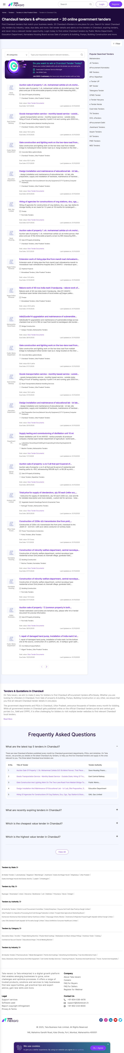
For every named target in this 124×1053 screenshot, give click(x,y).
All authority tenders (9, 923)
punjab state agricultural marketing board (69, 927)
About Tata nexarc (72, 991)
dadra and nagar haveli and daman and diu (17, 893)
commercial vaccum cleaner (11, 954)
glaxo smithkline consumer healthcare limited (61, 935)
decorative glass (7, 950)
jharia (21, 908)
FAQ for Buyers (71, 997)
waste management (36, 969)
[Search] (76, 4)
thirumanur (57, 908)
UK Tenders (94, 136)
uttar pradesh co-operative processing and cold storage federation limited (28, 927)
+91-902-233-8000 (76, 1020)
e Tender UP (94, 81)
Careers (67, 994)
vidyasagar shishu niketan (55, 931)
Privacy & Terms (9, 1023)
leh (43, 908)
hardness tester (88, 950)
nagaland (30, 889)
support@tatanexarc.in (78, 1017)
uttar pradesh (84, 889)
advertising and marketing (68, 969)
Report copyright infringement (16, 1020)
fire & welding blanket (44, 954)
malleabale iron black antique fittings (68, 950)
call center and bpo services (51, 973)
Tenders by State (9, 881)
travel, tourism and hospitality (107, 973)
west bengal (39, 889)
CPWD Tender (95, 95)
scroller (17, 950)
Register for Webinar (73, 1003)
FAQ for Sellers (70, 1000)
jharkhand (48, 889)
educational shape (29, 954)
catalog (98, 950)
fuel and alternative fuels (87, 969)
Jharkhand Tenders (97, 127)
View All (62, 866)
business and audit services (85, 973)
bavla (64, 908)
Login (101, 4)
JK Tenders (93, 63)
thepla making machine (30, 950)
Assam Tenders (95, 132)
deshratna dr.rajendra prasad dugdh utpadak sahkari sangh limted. (89, 931)
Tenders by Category (10, 942)
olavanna (28, 908)
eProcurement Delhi (97, 123)
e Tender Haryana (96, 100)
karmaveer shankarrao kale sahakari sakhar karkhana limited (23, 931)
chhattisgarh (44, 893)
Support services (9, 1013)
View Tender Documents (36, 103)
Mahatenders (94, 58)
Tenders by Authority (10, 916)
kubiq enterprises (50, 923)
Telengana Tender (96, 90)
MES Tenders (94, 145)
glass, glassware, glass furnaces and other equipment (20, 973)
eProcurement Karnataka (99, 68)
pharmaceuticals (22, 969)
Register (115, 4)
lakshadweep (20, 889)
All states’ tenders (8, 889)
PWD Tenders (94, 141)
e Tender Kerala (95, 104)
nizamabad (14, 908)
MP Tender (93, 86)
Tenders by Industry (10, 961)
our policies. (79, 1050)
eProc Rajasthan (95, 77)
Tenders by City (8, 900)
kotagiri (70, 908)
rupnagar (5, 908)
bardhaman (36, 908)
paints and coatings (51, 969)
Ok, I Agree (98, 1048)
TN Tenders (94, 113)
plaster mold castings (46, 950)
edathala (49, 908)
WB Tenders (94, 72)
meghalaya (75, 889)
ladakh (36, 893)
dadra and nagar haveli (61, 889)
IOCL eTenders (95, 118)
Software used (8, 1017)
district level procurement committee (30, 923)
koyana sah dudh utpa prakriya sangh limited (74, 923)
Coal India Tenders (96, 109)
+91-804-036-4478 (76, 1013)
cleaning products (68, 973)
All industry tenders (9, 969)
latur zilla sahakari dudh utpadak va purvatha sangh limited (23, 935)
